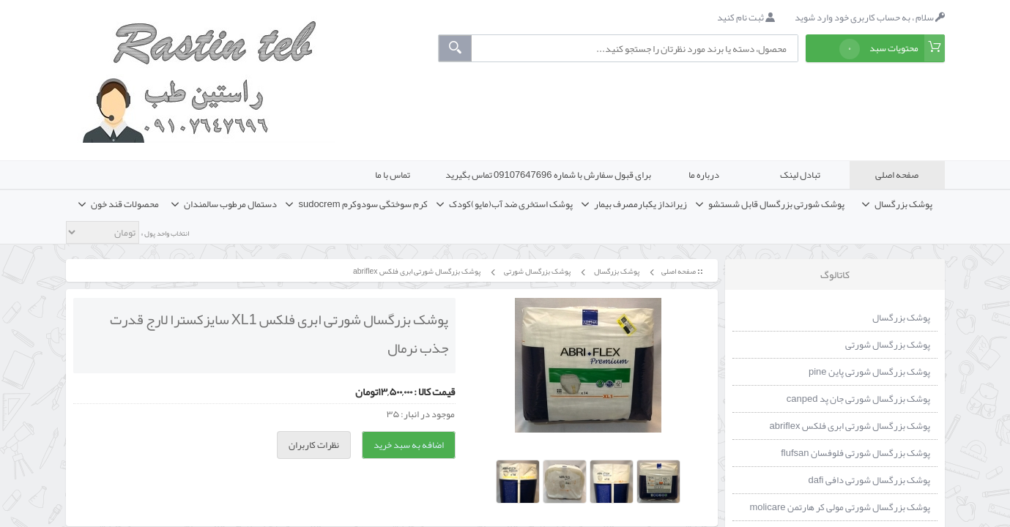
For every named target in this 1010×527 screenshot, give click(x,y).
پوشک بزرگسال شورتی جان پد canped (858, 398)
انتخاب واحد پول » (164, 233)
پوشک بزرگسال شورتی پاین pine (869, 371)
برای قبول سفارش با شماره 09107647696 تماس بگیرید (548, 174)
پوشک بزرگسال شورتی (536, 271)
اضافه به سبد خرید (409, 445)
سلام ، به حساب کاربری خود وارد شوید (870, 17)
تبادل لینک (800, 174)
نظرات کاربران (314, 445)
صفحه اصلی (896, 174)
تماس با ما (392, 174)
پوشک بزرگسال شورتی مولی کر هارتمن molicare (839, 507)
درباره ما (703, 174)
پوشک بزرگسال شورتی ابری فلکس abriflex (416, 271)
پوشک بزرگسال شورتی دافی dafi (869, 480)
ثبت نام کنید (746, 17)
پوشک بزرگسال (616, 271)
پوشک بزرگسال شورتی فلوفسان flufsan (855, 453)
